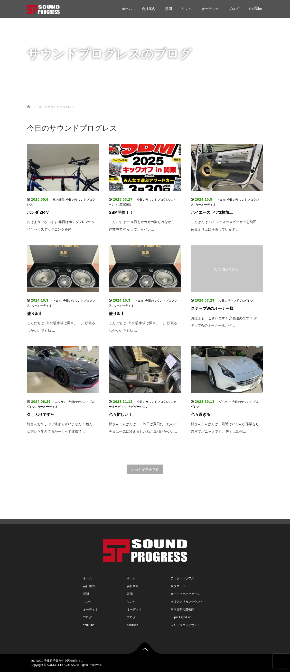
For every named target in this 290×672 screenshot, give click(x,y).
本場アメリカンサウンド (187, 601)
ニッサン (60, 401)
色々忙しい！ (120, 414)
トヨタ (221, 199)
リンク (187, 9)
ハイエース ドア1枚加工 (212, 212)
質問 (168, 9)
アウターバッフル (182, 578)
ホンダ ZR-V (38, 212)
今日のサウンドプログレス (154, 199)
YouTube (129, 81)
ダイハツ (224, 401)
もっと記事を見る (145, 469)
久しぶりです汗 (40, 414)
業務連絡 (125, 204)
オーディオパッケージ (185, 594)
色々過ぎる (200, 414)
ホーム (127, 9)
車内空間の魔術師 (182, 609)
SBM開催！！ (121, 212)
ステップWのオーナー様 (212, 308)
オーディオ (210, 9)
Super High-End (181, 617)
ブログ (233, 9)
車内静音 (59, 199)
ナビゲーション (138, 406)
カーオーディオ (205, 204)
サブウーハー (179, 586)
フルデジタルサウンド (185, 625)
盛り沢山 (35, 314)
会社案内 (148, 9)
